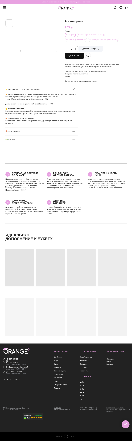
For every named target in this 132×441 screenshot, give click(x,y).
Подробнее (86, 2)
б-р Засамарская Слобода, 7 (17, 367)
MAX (12, 380)
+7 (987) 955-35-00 (12, 360)
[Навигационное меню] (4, 7)
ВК (4, 380)
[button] (115, 7)
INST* (17, 380)
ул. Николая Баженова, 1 (15, 372)
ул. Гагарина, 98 (12, 362)
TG (7, 380)
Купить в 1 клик (74, 56)
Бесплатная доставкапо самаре (25, 174)
